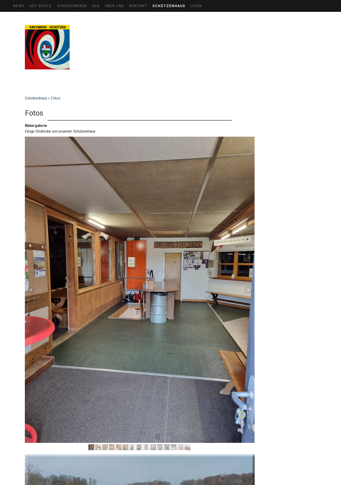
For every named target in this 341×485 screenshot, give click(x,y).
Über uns (114, 6)
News (18, 6)
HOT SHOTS (40, 6)
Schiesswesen (72, 6)
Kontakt (138, 6)
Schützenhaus (169, 6)
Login (196, 6)
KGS (96, 6)
